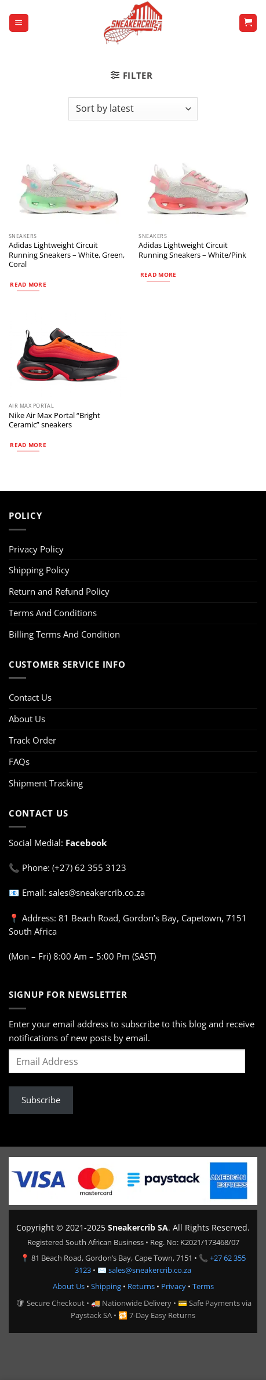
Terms (203, 1286)
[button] (18, 23)
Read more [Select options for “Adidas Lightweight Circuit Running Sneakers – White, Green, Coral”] (28, 284)
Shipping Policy (39, 570)
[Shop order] (133, 108)
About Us (27, 718)
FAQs (19, 761)
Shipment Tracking (46, 783)
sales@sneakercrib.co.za (149, 1270)
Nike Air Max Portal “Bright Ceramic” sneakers (54, 420)
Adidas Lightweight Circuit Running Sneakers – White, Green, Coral (67, 254)
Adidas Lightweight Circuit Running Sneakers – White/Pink (192, 249)
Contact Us (30, 697)
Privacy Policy (36, 549)
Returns (141, 1286)
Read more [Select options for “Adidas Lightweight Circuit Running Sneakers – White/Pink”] (158, 274)
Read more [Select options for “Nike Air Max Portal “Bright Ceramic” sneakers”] (28, 445)
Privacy (173, 1286)
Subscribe (40, 1100)
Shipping (106, 1286)
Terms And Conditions (53, 612)
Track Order (32, 740)
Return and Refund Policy (59, 591)
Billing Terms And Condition (64, 634)
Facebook (86, 842)
